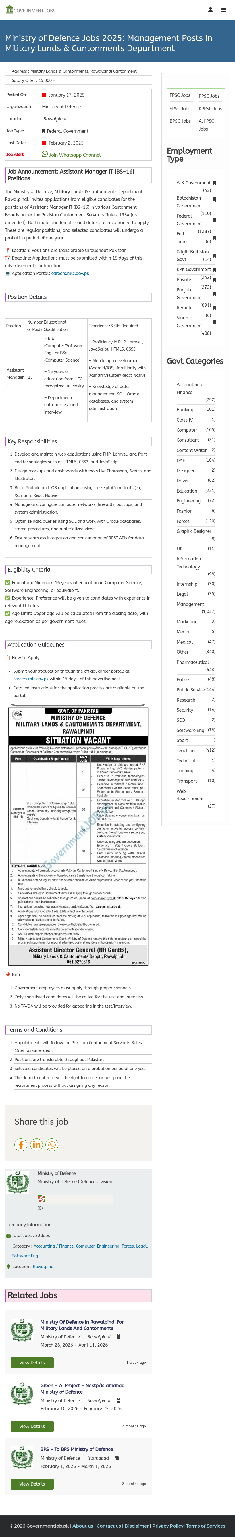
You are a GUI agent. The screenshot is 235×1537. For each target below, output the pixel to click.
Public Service (191, 690)
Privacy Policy (168, 1526)
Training (185, 770)
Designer (186, 470)
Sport (182, 740)
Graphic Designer (194, 531)
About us (83, 1526)
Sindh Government (196, 322)
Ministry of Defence (57, 1173)
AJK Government (196, 183)
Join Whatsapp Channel (75, 155)
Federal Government (196, 220)
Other (183, 652)
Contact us (109, 1526)
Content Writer (192, 450)
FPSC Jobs (180, 95)
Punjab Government (196, 294)
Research (186, 700)
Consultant (188, 440)
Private (196, 280)
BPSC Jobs (180, 121)
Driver (183, 480)
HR (180, 549)
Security (185, 710)
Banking (185, 409)
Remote (196, 308)
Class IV (185, 420)
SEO (181, 720)
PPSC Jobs (209, 96)
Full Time (196, 238)
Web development (190, 795)
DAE (181, 460)
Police (183, 679)
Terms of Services (205, 1526)
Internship (187, 584)
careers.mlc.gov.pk (70, 273)
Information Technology (189, 562)
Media (183, 632)
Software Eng (25, 1255)
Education (187, 491)
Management (190, 604)
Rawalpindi (44, 1266)
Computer (85, 1246)
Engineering (108, 1246)
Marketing (187, 621)
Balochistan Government (196, 202)
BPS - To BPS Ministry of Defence (76, 1449)
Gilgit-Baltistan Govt (196, 256)
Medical (185, 642)
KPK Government (196, 270)
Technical (186, 761)
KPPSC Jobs (210, 108)
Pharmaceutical (193, 662)
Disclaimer (137, 1526)
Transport (187, 781)
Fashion (185, 511)
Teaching (186, 750)
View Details (32, 1362)
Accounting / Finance (54, 1246)
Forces (128, 1246)
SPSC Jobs (180, 108)
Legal (141, 1246)
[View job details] (22, 1329)
